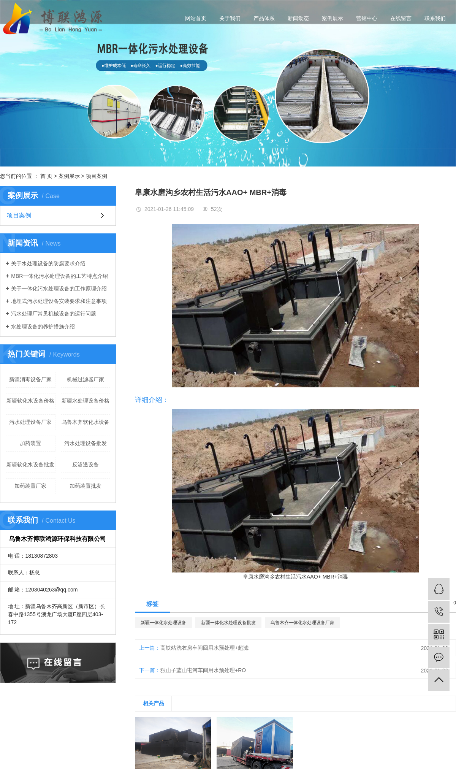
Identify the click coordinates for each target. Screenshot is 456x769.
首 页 (46, 176)
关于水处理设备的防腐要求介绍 (48, 263)
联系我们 (435, 18)
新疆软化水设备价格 (30, 401)
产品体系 (264, 18)
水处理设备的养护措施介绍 (43, 326)
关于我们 (230, 18)
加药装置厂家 (30, 486)
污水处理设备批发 (85, 443)
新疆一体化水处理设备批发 (228, 622)
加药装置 (30, 443)
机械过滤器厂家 (85, 379)
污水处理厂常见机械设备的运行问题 (53, 314)
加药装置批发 (85, 486)
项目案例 (96, 176)
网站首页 (195, 18)
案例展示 (332, 18)
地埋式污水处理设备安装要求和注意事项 (59, 301)
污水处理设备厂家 (30, 422)
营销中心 (366, 18)
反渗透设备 (85, 464)
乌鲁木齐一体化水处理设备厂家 (302, 622)
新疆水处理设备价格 (85, 401)
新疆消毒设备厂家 (30, 379)
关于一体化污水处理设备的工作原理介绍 (59, 288)
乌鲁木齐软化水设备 (85, 422)
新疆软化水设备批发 (30, 464)
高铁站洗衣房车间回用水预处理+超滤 (204, 648)
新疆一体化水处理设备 (163, 622)
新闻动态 (298, 18)
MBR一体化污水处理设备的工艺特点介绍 (59, 276)
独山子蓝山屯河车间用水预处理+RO (203, 670)
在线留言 (401, 18)
